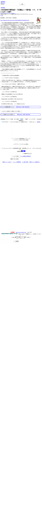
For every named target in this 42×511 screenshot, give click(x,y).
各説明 (38, 121)
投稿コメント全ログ (7, 165)
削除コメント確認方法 (34, 165)
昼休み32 (3, 2)
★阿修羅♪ (3, 1)
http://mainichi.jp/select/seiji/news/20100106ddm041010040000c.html (15, 20)
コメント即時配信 (17, 165)
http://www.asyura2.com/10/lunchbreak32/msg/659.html (8, 13)
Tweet (2, 15)
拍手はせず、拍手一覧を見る (22, 106)
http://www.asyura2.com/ (21, 235)
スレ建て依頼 (25, 165)
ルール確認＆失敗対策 (25, 159)
